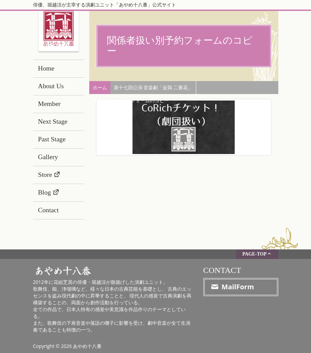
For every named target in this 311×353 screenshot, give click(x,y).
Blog (44, 192)
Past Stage (52, 139)
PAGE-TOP (257, 254)
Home (46, 68)
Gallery (48, 156)
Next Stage (53, 121)
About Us (51, 86)
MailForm (232, 286)
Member (49, 103)
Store (45, 174)
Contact (48, 210)
